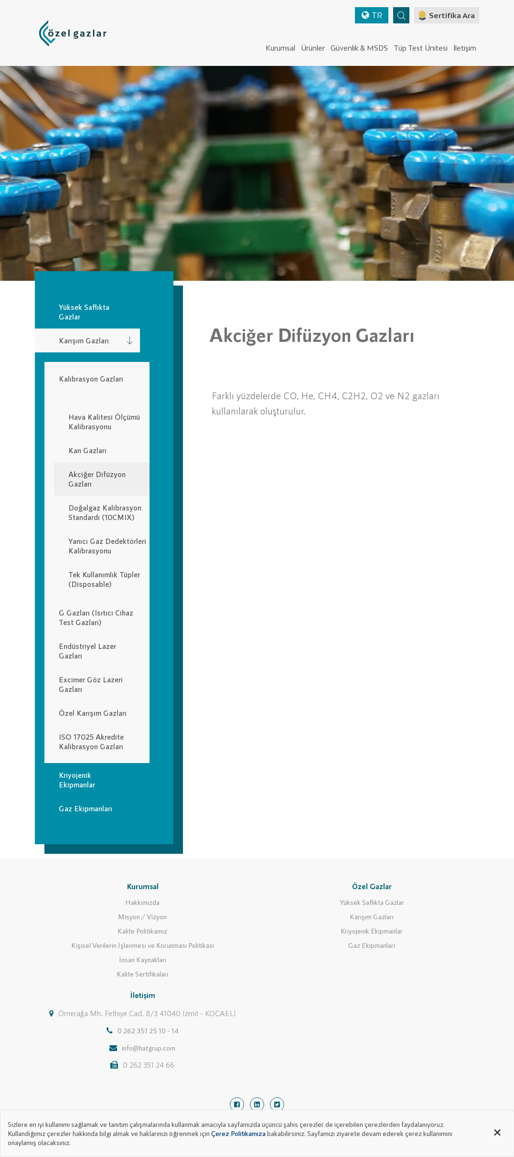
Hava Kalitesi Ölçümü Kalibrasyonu (104, 421)
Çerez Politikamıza (238, 1133)
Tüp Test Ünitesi (421, 48)
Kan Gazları (87, 450)
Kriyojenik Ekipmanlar (372, 930)
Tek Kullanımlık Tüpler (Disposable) (104, 579)
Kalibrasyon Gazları (91, 378)
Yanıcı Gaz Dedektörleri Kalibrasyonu (107, 545)
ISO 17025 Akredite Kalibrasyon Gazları (91, 741)
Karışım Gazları (372, 916)
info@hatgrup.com (148, 1047)
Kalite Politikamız (142, 930)
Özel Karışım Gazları (93, 712)
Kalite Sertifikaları (142, 973)
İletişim (464, 48)
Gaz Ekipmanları (371, 945)
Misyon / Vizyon (142, 916)
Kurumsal (280, 48)
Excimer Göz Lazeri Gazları (91, 684)
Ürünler (313, 48)
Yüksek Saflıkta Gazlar (372, 902)
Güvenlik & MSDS (359, 48)
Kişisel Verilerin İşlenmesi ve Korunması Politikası (142, 945)
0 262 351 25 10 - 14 (148, 1030)
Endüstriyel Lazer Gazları (87, 650)
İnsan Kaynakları (142, 959)
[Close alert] (497, 1131)
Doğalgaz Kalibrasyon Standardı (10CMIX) (104, 512)
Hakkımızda (142, 902)
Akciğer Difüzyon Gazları (97, 478)
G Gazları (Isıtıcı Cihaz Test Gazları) (96, 617)
